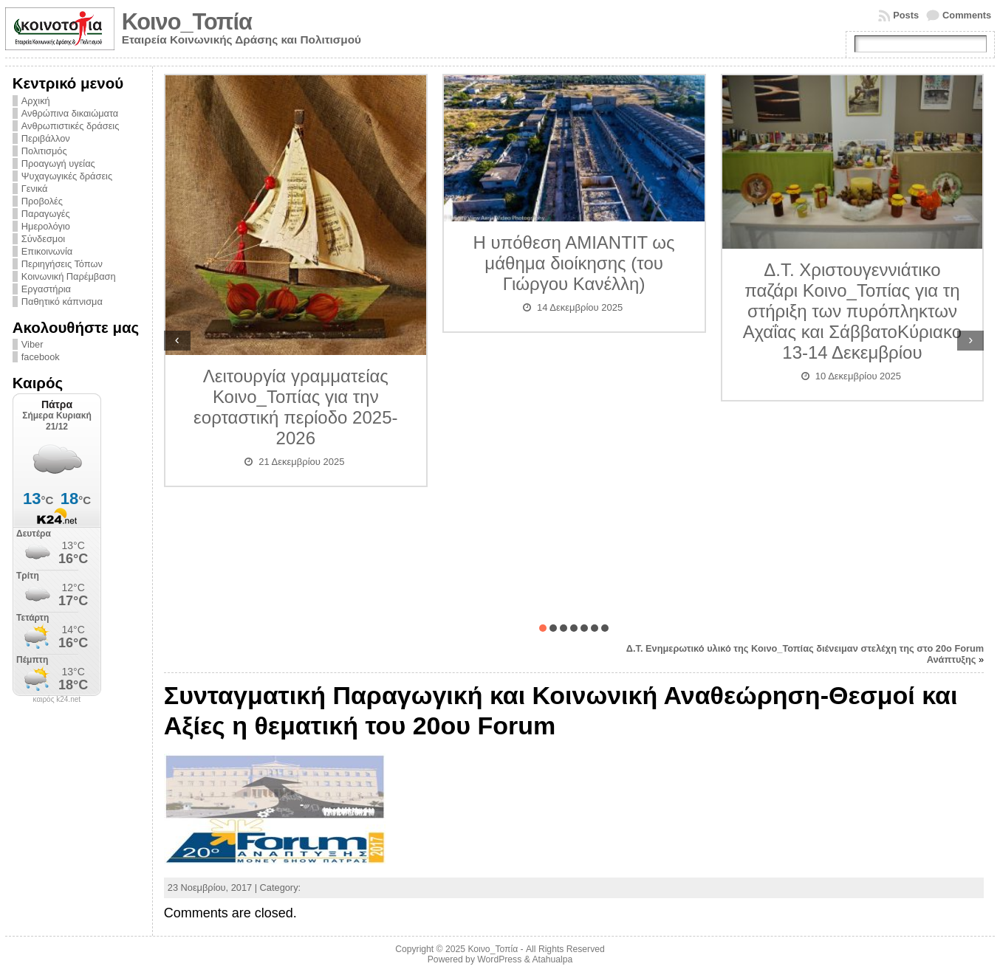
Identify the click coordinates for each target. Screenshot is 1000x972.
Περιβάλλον (45, 138)
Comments (966, 15)
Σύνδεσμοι (43, 238)
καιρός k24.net (57, 699)
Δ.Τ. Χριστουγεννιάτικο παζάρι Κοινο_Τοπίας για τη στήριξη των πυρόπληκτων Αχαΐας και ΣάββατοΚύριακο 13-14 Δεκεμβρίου (852, 311)
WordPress (499, 959)
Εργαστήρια (46, 288)
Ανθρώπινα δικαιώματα (69, 113)
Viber (32, 344)
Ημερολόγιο (45, 226)
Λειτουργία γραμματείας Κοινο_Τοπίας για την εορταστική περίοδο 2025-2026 (295, 407)
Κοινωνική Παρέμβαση (68, 276)
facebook (40, 356)
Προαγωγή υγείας (58, 163)
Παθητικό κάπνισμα (62, 301)
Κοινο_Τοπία (187, 22)
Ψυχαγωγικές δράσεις (66, 176)
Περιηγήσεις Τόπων (62, 263)
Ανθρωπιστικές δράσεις (70, 125)
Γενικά (34, 188)
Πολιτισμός (44, 150)
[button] (543, 628)
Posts (906, 15)
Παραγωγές (45, 213)
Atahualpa (552, 959)
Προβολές (42, 201)
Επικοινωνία (46, 251)
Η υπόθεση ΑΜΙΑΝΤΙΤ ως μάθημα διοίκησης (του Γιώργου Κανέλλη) (574, 263)
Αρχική (35, 100)
